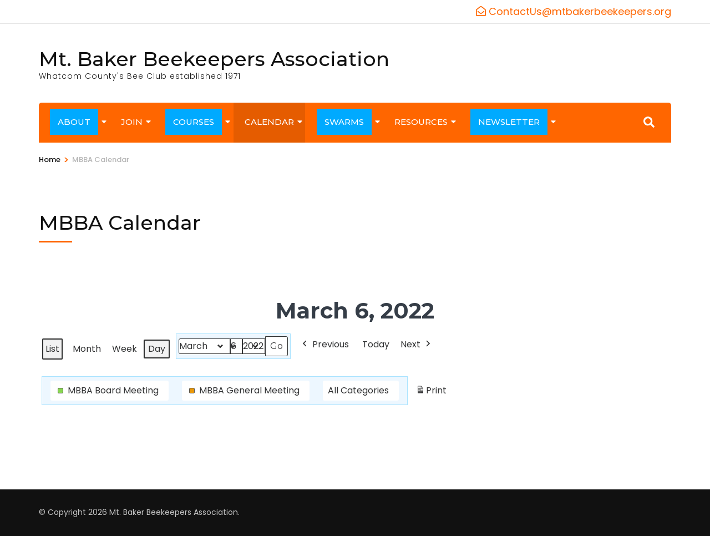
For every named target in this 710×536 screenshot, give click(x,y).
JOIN (132, 122)
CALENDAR (269, 122)
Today (375, 344)
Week (124, 348)
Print (431, 392)
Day (156, 348)
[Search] (649, 122)
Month (87, 348)
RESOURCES (421, 122)
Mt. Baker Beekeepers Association (214, 59)
